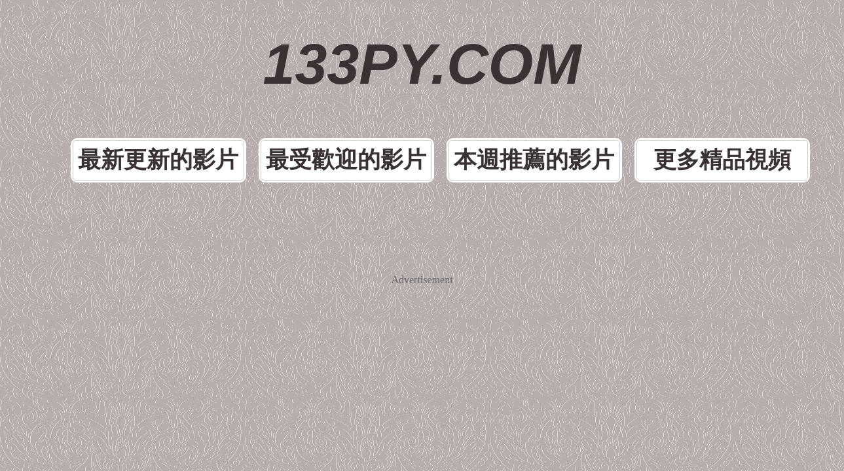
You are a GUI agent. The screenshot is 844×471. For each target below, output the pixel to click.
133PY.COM (422, 39)
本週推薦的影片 (511, 100)
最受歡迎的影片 (366, 100)
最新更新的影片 (220, 100)
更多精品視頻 (656, 100)
